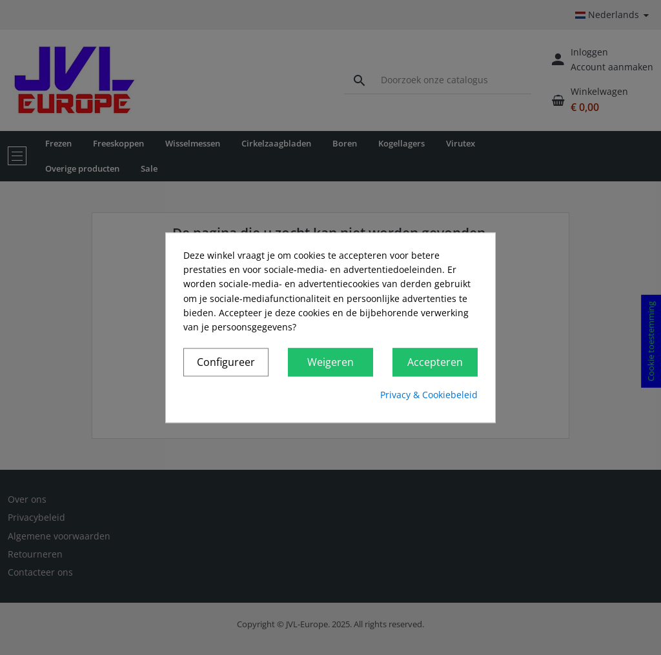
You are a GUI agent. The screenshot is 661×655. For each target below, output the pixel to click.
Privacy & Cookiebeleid (429, 395)
